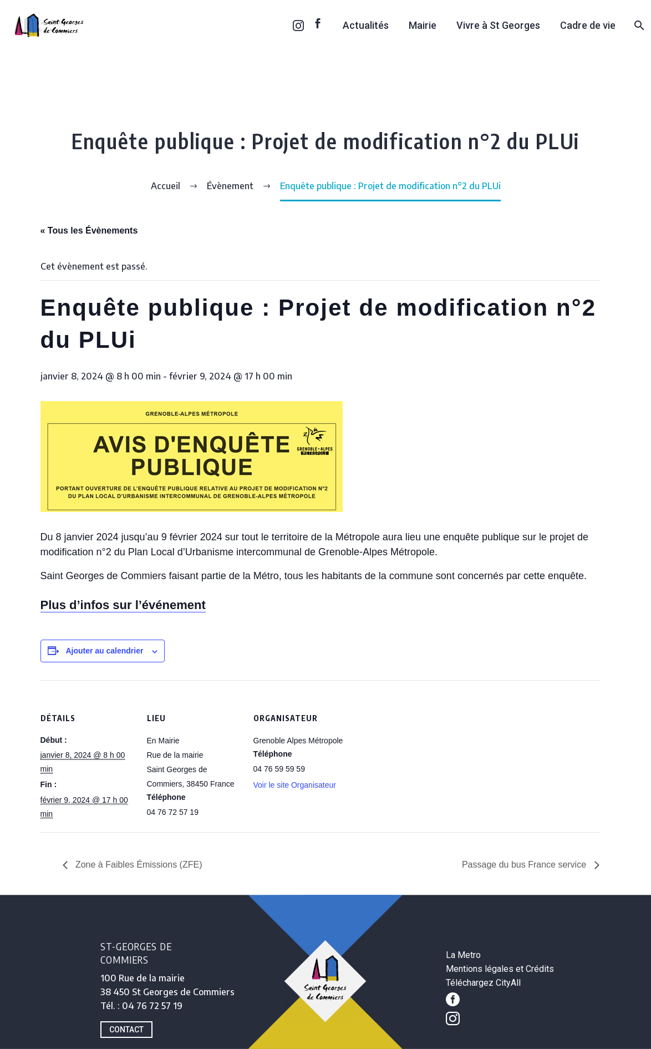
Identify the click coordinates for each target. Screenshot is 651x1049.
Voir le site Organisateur (294, 785)
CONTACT (126, 1029)
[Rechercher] (638, 25)
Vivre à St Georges (498, 25)
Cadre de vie (588, 25)
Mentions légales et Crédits (500, 969)
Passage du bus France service (525, 864)
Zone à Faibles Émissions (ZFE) (137, 864)
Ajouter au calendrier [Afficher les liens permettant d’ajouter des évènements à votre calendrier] (104, 650)
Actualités (366, 25)
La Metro (463, 955)
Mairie (422, 25)
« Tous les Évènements (89, 230)
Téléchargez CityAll (483, 982)
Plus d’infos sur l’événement (123, 605)
